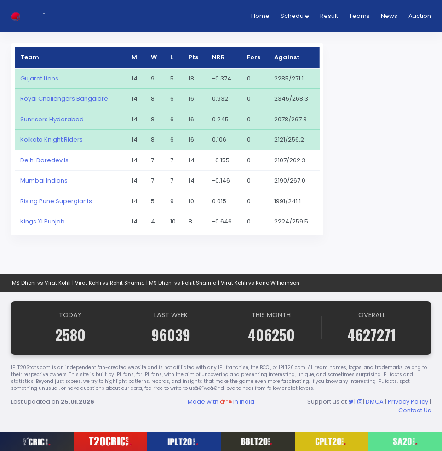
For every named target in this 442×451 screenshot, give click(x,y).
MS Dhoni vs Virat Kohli (41, 282)
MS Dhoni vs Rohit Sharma (183, 282)
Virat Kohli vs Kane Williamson (260, 282)
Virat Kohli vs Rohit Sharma (110, 282)
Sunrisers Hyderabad (52, 119)
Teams (359, 15)
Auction (419, 15)
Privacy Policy (408, 401)
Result (329, 15)
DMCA (375, 401)
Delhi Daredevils (44, 160)
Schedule (295, 15)
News (389, 15)
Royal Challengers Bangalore (64, 98)
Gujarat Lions (39, 78)
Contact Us (414, 410)
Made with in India (221, 401)
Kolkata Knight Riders (51, 139)
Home (260, 15)
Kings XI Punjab (42, 221)
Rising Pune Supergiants (56, 201)
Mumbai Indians (44, 180)
